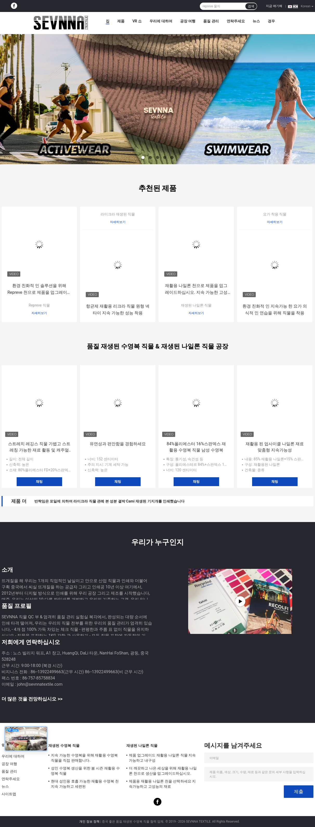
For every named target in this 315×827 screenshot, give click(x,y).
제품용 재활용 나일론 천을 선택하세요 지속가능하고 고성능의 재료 (162, 783)
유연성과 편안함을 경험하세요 (118, 443)
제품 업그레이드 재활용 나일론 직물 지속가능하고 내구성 (162, 757)
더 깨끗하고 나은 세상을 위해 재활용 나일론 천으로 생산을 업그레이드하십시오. (163, 770)
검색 (251, 6)
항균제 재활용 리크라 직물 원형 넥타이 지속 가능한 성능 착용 (117, 309)
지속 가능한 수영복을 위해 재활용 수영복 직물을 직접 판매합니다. (84, 757)
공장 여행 (187, 21)
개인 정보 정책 (89, 821)
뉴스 (256, 21)
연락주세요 (236, 21)
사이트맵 (9, 794)
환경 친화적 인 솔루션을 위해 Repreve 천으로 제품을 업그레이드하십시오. (39, 289)
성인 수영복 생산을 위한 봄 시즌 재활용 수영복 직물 (85, 770)
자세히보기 (39, 313)
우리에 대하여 (160, 21)
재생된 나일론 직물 (196, 305)
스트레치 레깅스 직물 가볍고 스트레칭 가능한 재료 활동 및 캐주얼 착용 (39, 447)
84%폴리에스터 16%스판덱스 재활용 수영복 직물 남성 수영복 (196, 447)
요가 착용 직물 (275, 214)
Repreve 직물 (39, 305)
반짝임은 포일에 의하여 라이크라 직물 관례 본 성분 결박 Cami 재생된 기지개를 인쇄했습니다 (109, 501)
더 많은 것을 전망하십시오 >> (32, 699)
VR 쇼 (137, 21)
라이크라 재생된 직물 (118, 214)
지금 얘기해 (274, 6)
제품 (120, 21)
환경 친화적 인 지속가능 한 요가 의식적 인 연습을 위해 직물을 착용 (274, 309)
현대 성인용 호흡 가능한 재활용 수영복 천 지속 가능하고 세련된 (85, 783)
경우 (271, 21)
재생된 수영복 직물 (64, 745)
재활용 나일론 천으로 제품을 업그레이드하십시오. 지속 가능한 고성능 (196, 289)
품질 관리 (211, 21)
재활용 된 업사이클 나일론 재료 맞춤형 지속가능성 (275, 447)
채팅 (39, 482)
